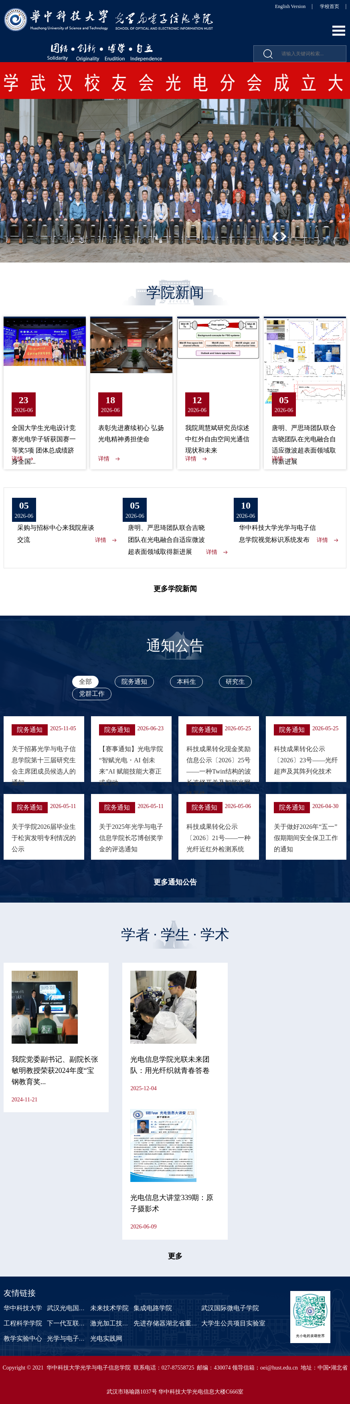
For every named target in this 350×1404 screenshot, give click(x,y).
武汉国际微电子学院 (230, 1308)
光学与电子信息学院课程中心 (88, 1338)
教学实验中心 (23, 1338)
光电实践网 (106, 1338)
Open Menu (338, 31)
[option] (175, 162)
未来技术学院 (109, 1308)
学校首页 (329, 6)
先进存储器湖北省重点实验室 (175, 1323)
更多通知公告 (175, 882)
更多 (175, 1256)
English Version (290, 6)
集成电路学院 (153, 1308)
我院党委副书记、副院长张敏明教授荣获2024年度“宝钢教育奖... (55, 1070)
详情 (17, 459)
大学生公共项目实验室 (233, 1323)
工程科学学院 (23, 1323)
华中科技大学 (23, 1308)
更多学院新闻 (175, 589)
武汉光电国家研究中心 (79, 1308)
